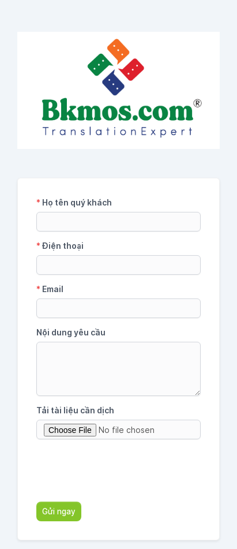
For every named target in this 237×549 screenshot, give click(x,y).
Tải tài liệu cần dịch (75, 410)
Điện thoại (60, 246)
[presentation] (124, 470)
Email (49, 289)
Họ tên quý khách (74, 202)
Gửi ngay (59, 511)
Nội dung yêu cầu (71, 332)
